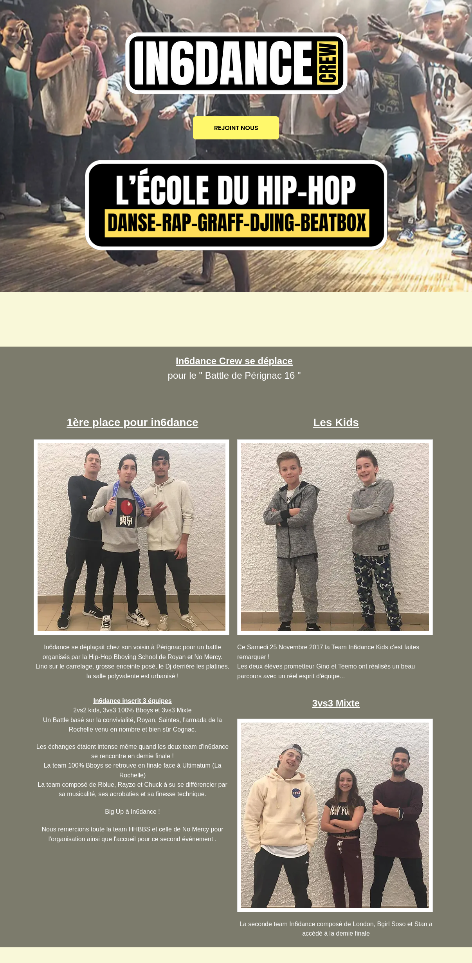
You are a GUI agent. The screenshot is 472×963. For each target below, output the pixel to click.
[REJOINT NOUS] (236, 127)
